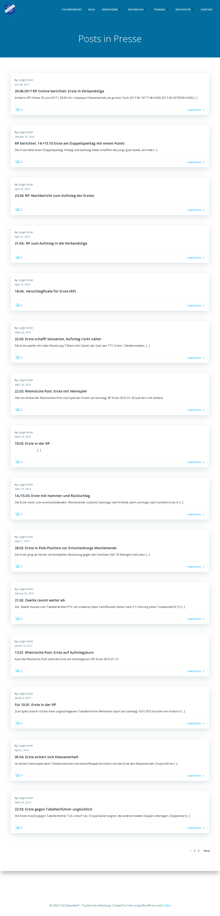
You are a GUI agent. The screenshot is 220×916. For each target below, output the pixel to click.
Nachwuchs (138, 9)
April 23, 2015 (23, 193)
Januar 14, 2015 (25, 664)
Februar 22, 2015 (25, 610)
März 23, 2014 (24, 825)
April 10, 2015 (23, 292)
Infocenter (185, 9)
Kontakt (208, 9)
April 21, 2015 (23, 243)
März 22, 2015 (24, 341)
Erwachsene (112, 9)
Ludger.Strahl (26, 81)
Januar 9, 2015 (24, 718)
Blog (92, 9)
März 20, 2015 (24, 395)
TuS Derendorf (72, 9)
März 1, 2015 (23, 556)
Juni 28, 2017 (23, 86)
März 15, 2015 (24, 503)
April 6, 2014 (23, 771)
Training (161, 9)
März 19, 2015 (24, 449)
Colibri (166, 905)
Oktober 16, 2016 (26, 139)
